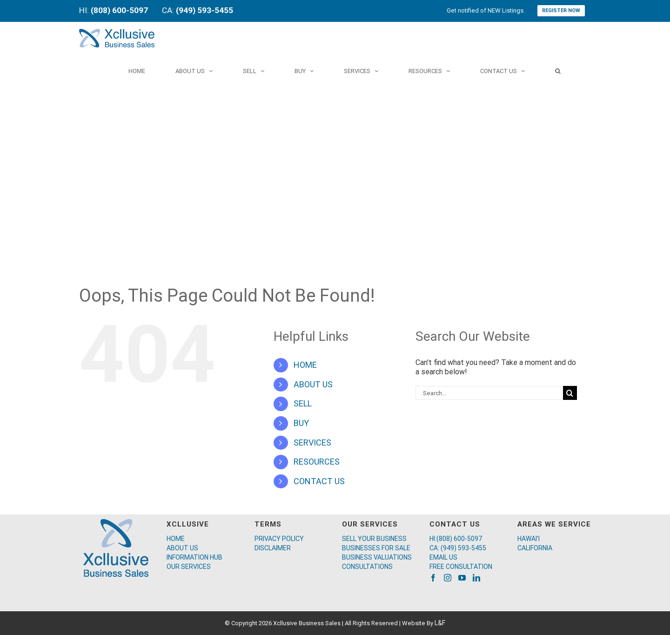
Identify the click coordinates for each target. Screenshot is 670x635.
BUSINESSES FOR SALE (376, 548)
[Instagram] (447, 577)
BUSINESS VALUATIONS (377, 557)
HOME (305, 365)
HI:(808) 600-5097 (455, 538)
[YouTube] (462, 577)
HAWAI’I (528, 538)
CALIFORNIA (534, 548)
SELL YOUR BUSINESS (374, 538)
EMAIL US (443, 557)
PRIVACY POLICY (279, 538)
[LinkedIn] (476, 577)
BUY (301, 423)
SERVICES (312, 442)
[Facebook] (433, 577)
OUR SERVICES (189, 566)
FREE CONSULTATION (460, 566)
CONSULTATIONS (367, 566)
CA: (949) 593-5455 (457, 548)
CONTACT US (319, 481)
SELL (303, 403)
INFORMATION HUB (194, 557)
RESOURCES (317, 461)
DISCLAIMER (273, 548)
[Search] (558, 70)
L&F (440, 623)
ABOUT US (313, 384)
